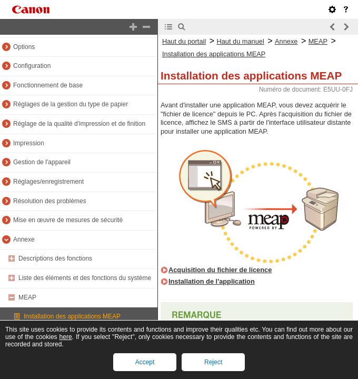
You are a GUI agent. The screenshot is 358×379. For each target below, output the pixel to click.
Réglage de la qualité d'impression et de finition (79, 123)
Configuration (32, 65)
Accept (145, 362)
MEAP (27, 297)
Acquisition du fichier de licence (220, 270)
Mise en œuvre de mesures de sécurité (68, 220)
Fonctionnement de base (48, 85)
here (65, 337)
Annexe (24, 239)
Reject (213, 362)
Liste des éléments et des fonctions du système (84, 278)
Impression (28, 143)
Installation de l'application (211, 281)
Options (24, 47)
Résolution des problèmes (49, 201)
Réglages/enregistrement (48, 181)
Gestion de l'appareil (42, 162)
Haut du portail (184, 41)
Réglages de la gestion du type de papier (70, 104)
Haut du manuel (240, 41)
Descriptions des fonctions (55, 258)
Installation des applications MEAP (72, 316)
